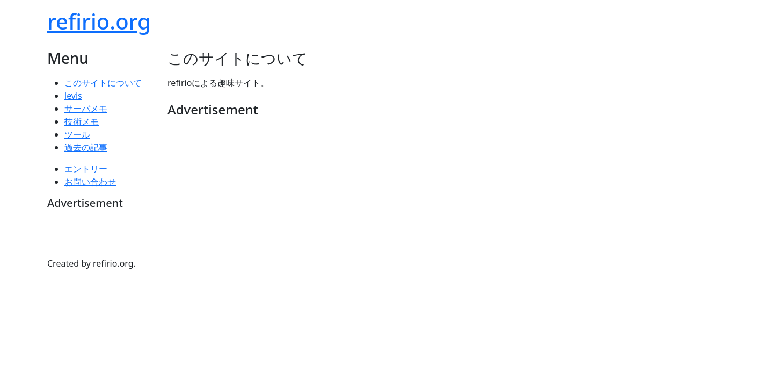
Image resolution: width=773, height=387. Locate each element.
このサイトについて (103, 83)
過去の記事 (85, 147)
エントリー (85, 169)
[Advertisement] (362, 150)
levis (73, 96)
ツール (77, 134)
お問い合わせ (90, 182)
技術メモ (81, 121)
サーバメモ (85, 108)
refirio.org (99, 21)
